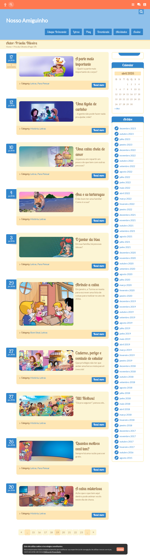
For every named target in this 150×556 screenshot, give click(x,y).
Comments (11, 66)
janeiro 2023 (126, 144)
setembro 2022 (127, 166)
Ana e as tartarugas (89, 194)
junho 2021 (125, 247)
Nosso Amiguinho (27, 20)
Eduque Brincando (55, 32)
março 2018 (126, 414)
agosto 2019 (126, 322)
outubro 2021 (126, 225)
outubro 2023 (126, 133)
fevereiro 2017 (127, 447)
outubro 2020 (126, 263)
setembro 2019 (127, 317)
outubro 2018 (126, 376)
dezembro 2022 (128, 150)
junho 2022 (125, 182)
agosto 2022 (126, 171)
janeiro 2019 (126, 360)
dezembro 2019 (128, 301)
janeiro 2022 (126, 209)
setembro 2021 (127, 231)
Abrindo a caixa (87, 284)
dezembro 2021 (128, 214)
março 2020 (126, 285)
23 (81, 532)
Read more (98, 85)
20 (63, 532)
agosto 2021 (126, 236)
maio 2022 (125, 187)
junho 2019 (125, 333)
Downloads (103, 32)
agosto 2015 (126, 457)
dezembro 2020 (128, 252)
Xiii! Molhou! (84, 398)
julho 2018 (125, 393)
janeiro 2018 (126, 425)
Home (9, 46)
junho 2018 (125, 398)
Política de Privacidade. (52, 552)
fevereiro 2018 (127, 420)
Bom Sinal (35, 332)
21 (69, 532)
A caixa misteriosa (88, 488)
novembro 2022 (128, 155)
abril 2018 (125, 409)
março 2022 (126, 198)
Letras (75, 32)
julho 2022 (125, 177)
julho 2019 (125, 328)
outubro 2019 (126, 312)
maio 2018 (125, 403)
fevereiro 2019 (127, 355)
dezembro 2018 (128, 366)
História (34, 128)
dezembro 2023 (128, 128)
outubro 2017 (126, 441)
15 (33, 532)
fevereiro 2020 (127, 290)
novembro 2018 (128, 371)
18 (51, 532)
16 (39, 532)
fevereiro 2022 (127, 204)
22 (75, 532)
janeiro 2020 (126, 295)
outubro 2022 (126, 160)
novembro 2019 (128, 306)
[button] (5, 4)
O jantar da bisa (87, 239)
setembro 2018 (127, 382)
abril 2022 (125, 193)
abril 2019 (125, 344)
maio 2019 (125, 339)
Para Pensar (44, 83)
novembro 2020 (128, 258)
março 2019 (126, 349)
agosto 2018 (126, 387)
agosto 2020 (126, 274)
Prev (21, 532)
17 (45, 532)
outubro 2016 (126, 452)
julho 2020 (125, 279)
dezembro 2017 (128, 430)
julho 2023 (125, 139)
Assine (136, 32)
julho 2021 (125, 241)
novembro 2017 (128, 436)
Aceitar (120, 549)
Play (87, 32)
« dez (117, 108)
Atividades (121, 32)
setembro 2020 (127, 268)
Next (93, 532)
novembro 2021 (128, 220)
